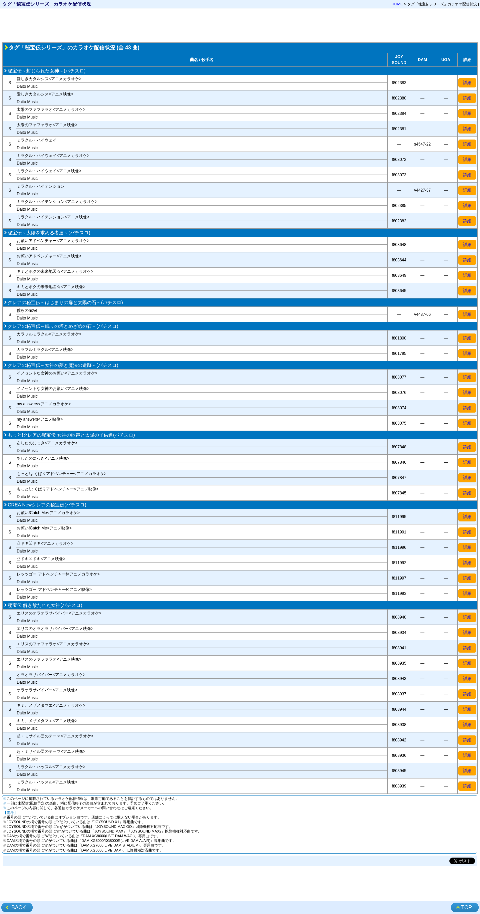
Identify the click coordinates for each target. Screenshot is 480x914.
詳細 (467, 82)
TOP (466, 907)
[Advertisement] (240, 25)
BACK (18, 907)
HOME (397, 4)
